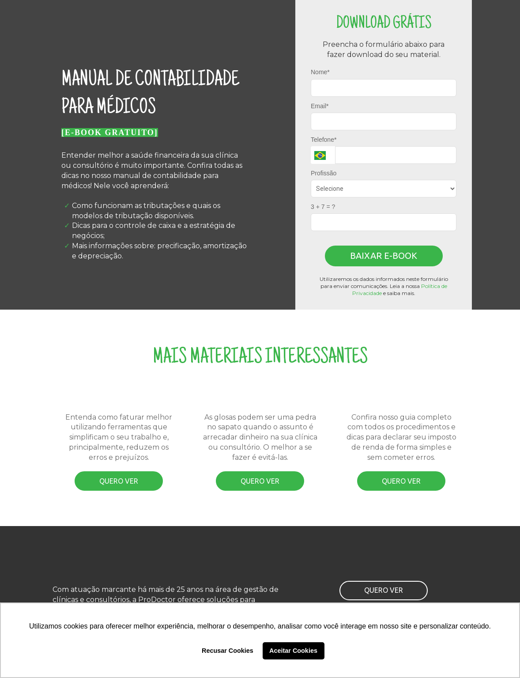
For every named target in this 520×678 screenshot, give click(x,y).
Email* (319, 106)
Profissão (323, 173)
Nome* (320, 72)
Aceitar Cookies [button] (293, 650)
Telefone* (323, 139)
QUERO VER (118, 481)
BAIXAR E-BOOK (383, 255)
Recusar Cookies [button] (227, 650)
